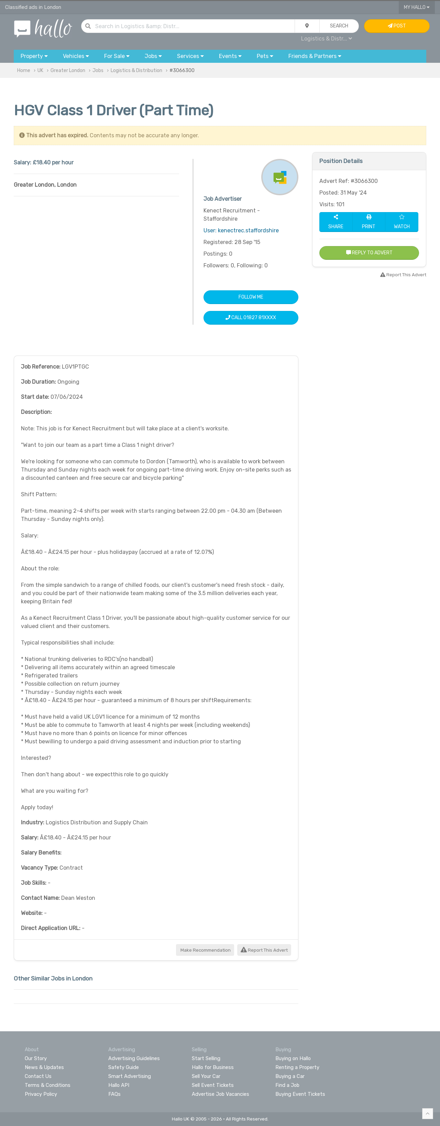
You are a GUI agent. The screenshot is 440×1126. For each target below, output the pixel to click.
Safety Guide (123, 1067)
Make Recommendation (205, 950)
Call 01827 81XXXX (251, 318)
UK (40, 70)
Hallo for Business (213, 1067)
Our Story (36, 1058)
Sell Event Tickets (213, 1085)
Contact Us (38, 1076)
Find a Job (287, 1085)
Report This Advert (264, 950)
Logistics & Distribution (136, 70)
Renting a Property (297, 1067)
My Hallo (417, 7)
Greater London (68, 70)
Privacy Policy (41, 1094)
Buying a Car (290, 1076)
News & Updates (44, 1067)
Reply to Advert (369, 253)
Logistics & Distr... (326, 38)
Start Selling (206, 1058)
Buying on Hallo (293, 1058)
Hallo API (118, 1085)
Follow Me (251, 297)
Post (397, 26)
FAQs (114, 1094)
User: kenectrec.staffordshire (241, 230)
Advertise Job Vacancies (220, 1094)
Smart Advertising (129, 1076)
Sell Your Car (206, 1076)
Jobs (97, 70)
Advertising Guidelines (134, 1058)
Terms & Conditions (47, 1085)
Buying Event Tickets (300, 1094)
